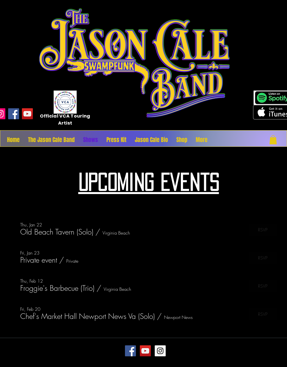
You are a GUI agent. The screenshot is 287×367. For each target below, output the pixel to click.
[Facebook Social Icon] (130, 350)
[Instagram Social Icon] (160, 350)
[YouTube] (27, 113)
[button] (273, 139)
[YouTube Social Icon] (145, 350)
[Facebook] (13, 113)
